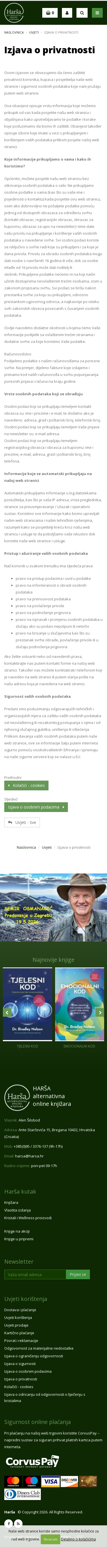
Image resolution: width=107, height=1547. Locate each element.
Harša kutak (20, 1191)
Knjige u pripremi (18, 1238)
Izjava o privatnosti (20, 1379)
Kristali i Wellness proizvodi (28, 1217)
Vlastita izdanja (17, 1210)
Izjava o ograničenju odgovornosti (33, 1355)
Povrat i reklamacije (21, 1340)
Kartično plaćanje (19, 1332)
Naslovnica (14, 32)
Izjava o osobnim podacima (36, 807)
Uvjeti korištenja (25, 1299)
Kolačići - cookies (26, 785)
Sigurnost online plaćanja (37, 1422)
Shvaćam (50, 1539)
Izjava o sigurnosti (20, 1363)
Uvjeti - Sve (22, 822)
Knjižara (11, 1202)
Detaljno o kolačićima (78, 1539)
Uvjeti (34, 32)
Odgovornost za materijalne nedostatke (39, 1348)
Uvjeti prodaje (16, 1325)
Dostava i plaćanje (20, 1309)
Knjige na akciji (17, 1231)
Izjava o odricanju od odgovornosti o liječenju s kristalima (44, 1397)
